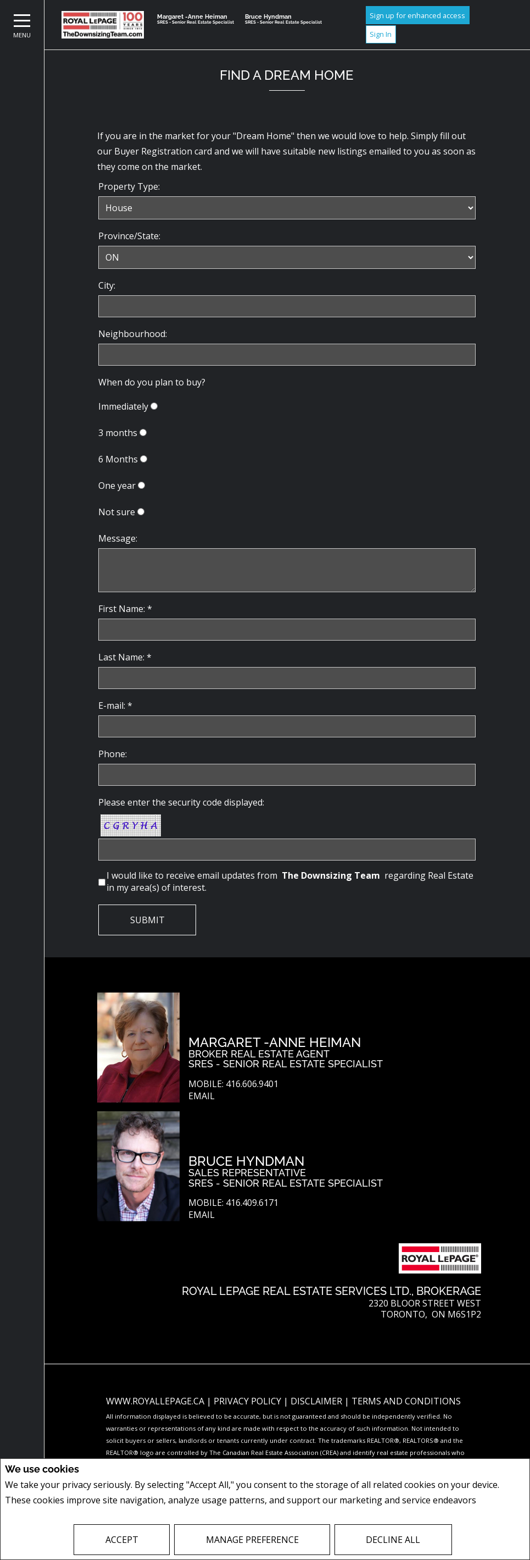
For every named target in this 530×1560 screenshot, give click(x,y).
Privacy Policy (248, 1401)
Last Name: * (125, 657)
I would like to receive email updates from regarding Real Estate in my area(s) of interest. (290, 881)
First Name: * (125, 609)
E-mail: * (115, 705)
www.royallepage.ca (155, 1401)
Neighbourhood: (132, 334)
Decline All (393, 1540)
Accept (121, 1540)
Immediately (123, 406)
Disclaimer (317, 1401)
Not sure (116, 512)
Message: (117, 538)
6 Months (118, 459)
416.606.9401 (252, 1084)
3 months (117, 433)
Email (201, 1096)
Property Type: (129, 186)
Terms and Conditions (406, 1401)
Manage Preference (252, 1540)
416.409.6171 (252, 1203)
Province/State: (129, 236)
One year (117, 485)
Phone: (112, 754)
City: (106, 285)
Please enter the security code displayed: (181, 802)
